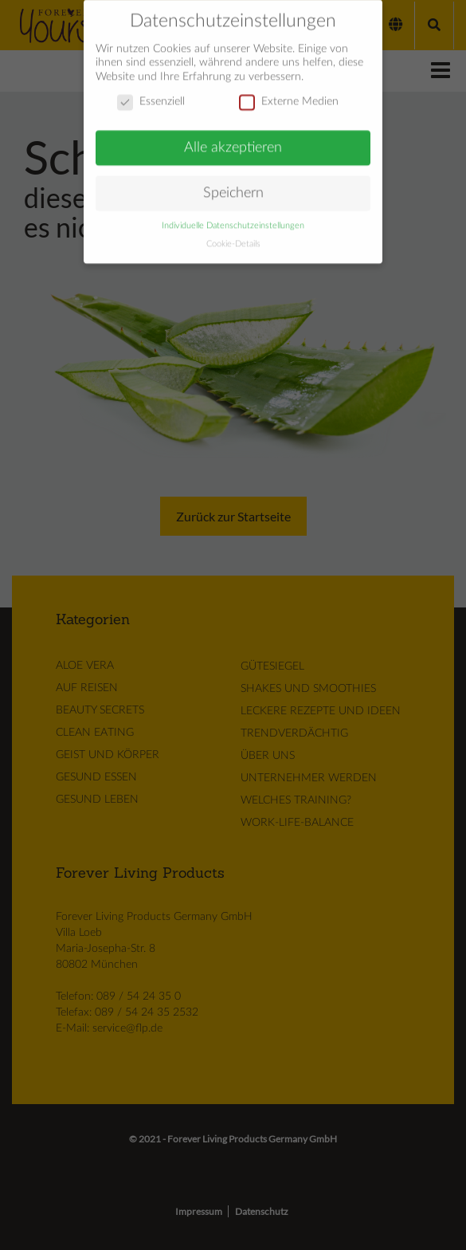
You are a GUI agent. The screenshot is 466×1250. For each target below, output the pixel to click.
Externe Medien (289, 95)
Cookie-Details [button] (233, 237)
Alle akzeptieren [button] (233, 140)
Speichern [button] (233, 185)
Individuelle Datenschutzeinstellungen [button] (233, 218)
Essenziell (151, 95)
